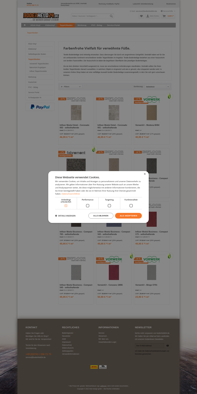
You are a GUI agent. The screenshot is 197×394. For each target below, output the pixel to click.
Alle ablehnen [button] (100, 215)
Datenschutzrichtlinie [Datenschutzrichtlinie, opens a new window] (71, 193)
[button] (65, 215)
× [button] (145, 174)
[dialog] (98, 197)
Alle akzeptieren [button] (128, 215)
